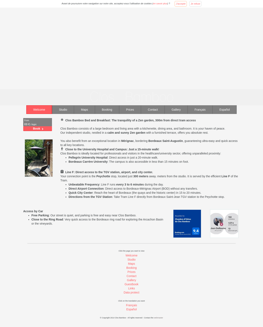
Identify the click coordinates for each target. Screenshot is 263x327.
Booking (107, 109)
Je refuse (195, 3)
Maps (84, 109)
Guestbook (131, 284)
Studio (63, 109)
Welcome (39, 109)
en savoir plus (160, 3)
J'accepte (181, 3)
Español (224, 109)
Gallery (176, 109)
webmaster (158, 318)
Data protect (131, 292)
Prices (130, 109)
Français (200, 109)
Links (131, 288)
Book (36, 128)
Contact (153, 109)
